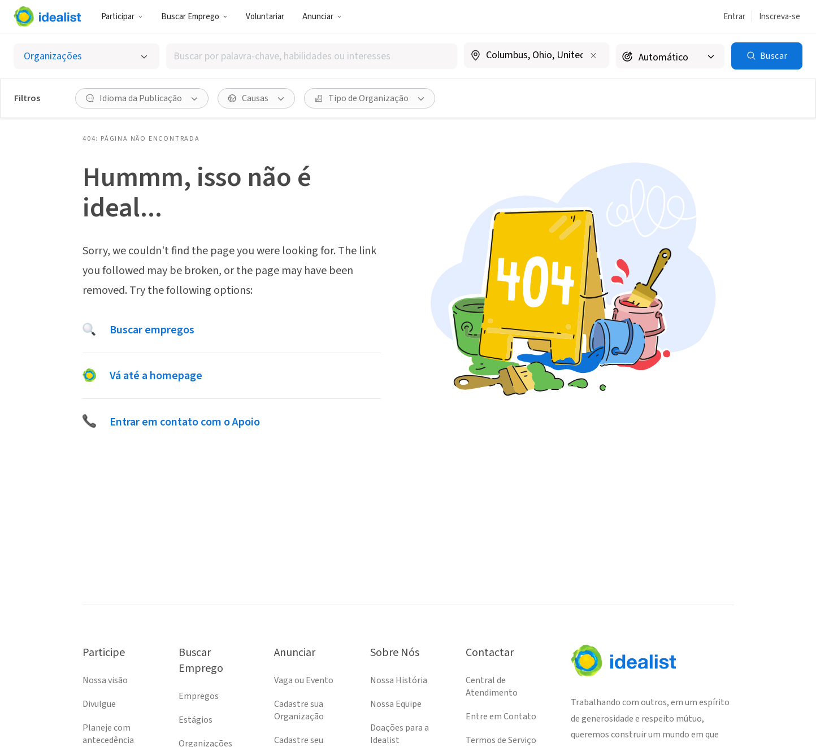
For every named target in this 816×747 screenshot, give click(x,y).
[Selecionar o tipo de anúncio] (86, 56)
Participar (122, 17)
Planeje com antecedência (108, 734)
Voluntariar (265, 17)
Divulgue (99, 704)
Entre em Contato (501, 716)
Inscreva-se (779, 17)
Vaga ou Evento (303, 680)
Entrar (734, 17)
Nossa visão (105, 680)
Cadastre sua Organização (299, 710)
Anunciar (322, 17)
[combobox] (312, 56)
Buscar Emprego (194, 17)
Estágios (195, 720)
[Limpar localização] (593, 55)
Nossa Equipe (396, 704)
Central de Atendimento (492, 686)
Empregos (199, 696)
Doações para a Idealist (399, 734)
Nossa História (398, 680)
